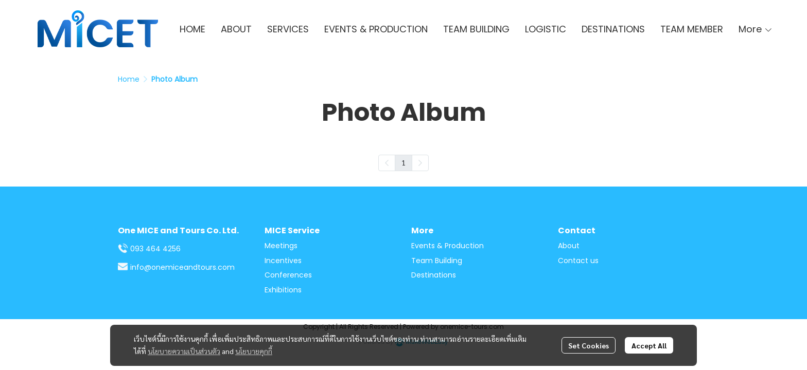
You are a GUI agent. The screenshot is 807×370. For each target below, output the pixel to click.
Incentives (283, 260)
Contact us (578, 260)
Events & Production (447, 245)
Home (128, 79)
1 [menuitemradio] (403, 162)
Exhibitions (283, 290)
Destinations (433, 275)
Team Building (436, 260)
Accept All (648, 345)
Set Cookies (588, 345)
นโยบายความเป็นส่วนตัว (184, 351)
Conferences (288, 275)
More (756, 29)
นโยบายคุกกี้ (253, 351)
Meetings (281, 245)
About (569, 245)
